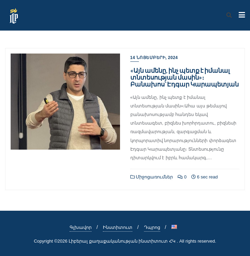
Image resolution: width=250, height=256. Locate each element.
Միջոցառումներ (151, 176)
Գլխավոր (81, 227)
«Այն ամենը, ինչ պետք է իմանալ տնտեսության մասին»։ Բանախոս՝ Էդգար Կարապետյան (184, 77)
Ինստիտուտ (117, 227)
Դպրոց (152, 227)
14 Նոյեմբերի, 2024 (154, 57)
